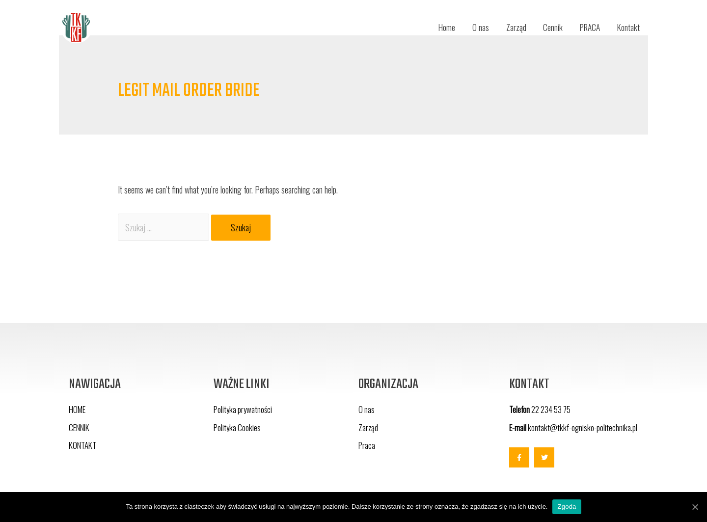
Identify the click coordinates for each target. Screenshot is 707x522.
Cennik (548, 27)
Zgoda (566, 506)
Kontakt (627, 27)
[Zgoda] (695, 507)
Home (439, 27)
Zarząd (510, 27)
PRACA (586, 27)
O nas (474, 27)
